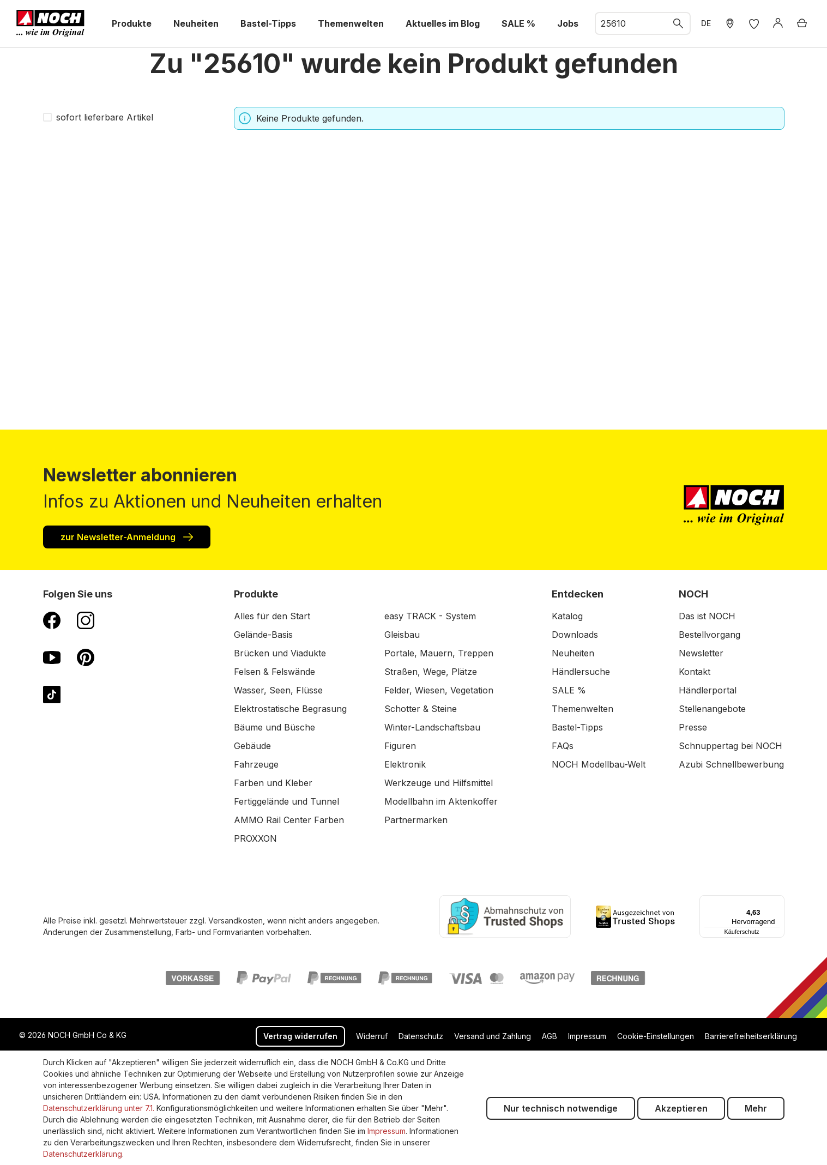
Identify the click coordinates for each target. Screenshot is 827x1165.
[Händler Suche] (730, 23)
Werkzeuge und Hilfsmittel (438, 782)
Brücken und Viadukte (280, 653)
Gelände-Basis (263, 634)
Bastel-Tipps (577, 727)
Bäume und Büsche (274, 727)
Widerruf (372, 1036)
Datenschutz (421, 1036)
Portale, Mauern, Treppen (438, 653)
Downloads (575, 634)
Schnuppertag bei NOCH (730, 745)
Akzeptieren (681, 1108)
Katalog (567, 616)
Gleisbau (402, 634)
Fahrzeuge (256, 764)
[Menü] (777, 901)
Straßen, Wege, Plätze (430, 671)
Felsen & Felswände (274, 671)
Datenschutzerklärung (82, 1153)
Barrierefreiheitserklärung (751, 1036)
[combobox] (631, 23)
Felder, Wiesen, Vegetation (438, 690)
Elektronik (405, 764)
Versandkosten (235, 920)
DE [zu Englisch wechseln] (706, 23)
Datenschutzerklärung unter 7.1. (98, 1108)
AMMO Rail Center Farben (289, 819)
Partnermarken (416, 819)
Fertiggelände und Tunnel (286, 801)
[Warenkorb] (802, 23)
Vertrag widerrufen (300, 1036)
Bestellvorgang (709, 634)
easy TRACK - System (430, 616)
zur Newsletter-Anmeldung (127, 536)
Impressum (587, 1036)
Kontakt (694, 671)
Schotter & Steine (420, 708)
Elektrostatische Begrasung (290, 708)
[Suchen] (679, 23)
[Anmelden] (778, 23)
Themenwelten (582, 708)
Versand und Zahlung (492, 1036)
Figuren (400, 745)
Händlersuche (581, 671)
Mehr (756, 1108)
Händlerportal (708, 690)
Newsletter (701, 653)
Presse (693, 727)
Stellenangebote (712, 708)
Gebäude (252, 745)
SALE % (569, 690)
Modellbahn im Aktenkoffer (441, 801)
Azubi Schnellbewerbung (731, 764)
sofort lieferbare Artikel (104, 117)
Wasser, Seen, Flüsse (278, 690)
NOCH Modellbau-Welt (598, 764)
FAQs (563, 745)
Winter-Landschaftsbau (432, 727)
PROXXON (255, 838)
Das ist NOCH (707, 616)
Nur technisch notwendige (561, 1108)
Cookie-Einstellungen (655, 1036)
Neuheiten (573, 653)
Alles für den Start (272, 616)
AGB (549, 1036)
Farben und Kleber (273, 782)
